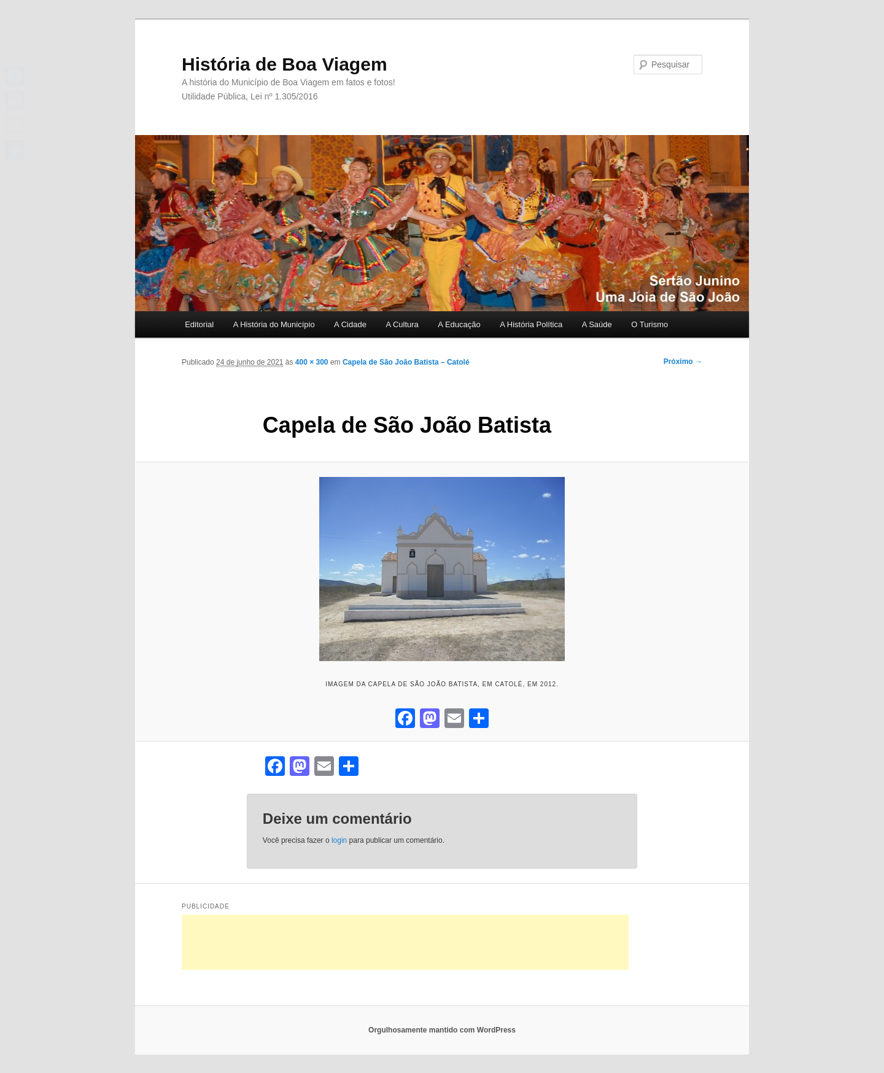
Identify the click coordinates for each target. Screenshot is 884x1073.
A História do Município (274, 324)
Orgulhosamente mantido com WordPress (442, 1030)
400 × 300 (311, 362)
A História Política (531, 324)
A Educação (459, 324)
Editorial (199, 324)
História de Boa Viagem (284, 64)
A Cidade (350, 324)
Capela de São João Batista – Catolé (406, 362)
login (339, 840)
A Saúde (597, 324)
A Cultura (402, 324)
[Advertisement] (405, 942)
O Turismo (649, 324)
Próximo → (683, 361)
